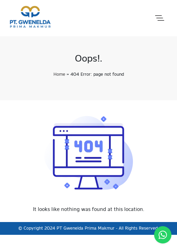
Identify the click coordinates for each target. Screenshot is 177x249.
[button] (160, 18)
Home (59, 74)
